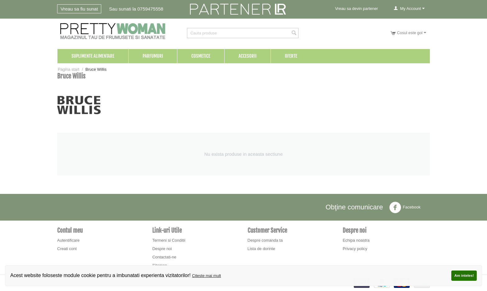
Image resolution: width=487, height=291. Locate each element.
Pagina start (68, 69)
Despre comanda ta (265, 240)
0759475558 (150, 8)
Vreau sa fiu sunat (79, 8)
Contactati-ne (164, 257)
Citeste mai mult (206, 275)
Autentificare (68, 240)
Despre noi (162, 248)
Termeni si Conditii (168, 240)
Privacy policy (355, 248)
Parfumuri (153, 56)
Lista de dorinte (261, 248)
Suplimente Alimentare (92, 56)
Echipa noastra (356, 240)
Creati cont (67, 248)
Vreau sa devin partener (356, 8)
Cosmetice (200, 56)
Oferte (291, 56)
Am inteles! (464, 275)
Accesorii (248, 56)
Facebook (405, 207)
